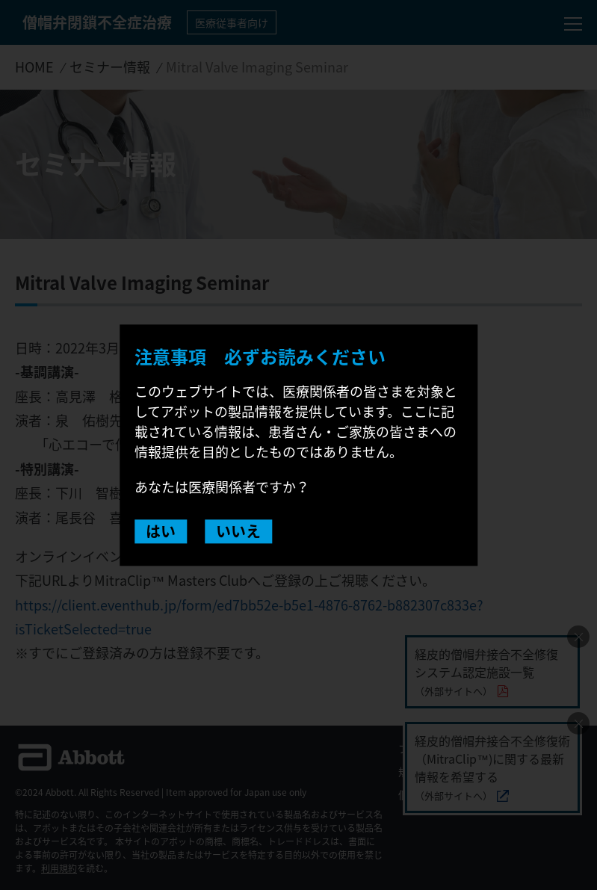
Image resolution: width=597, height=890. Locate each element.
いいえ (238, 531)
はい (161, 531)
